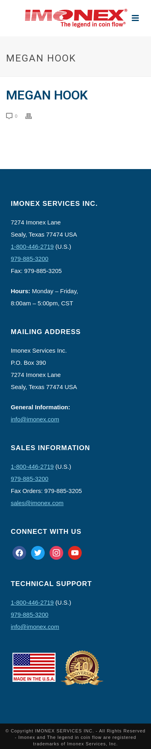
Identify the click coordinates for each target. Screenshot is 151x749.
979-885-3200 (29, 258)
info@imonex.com (35, 419)
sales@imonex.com (37, 502)
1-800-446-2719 (32, 246)
